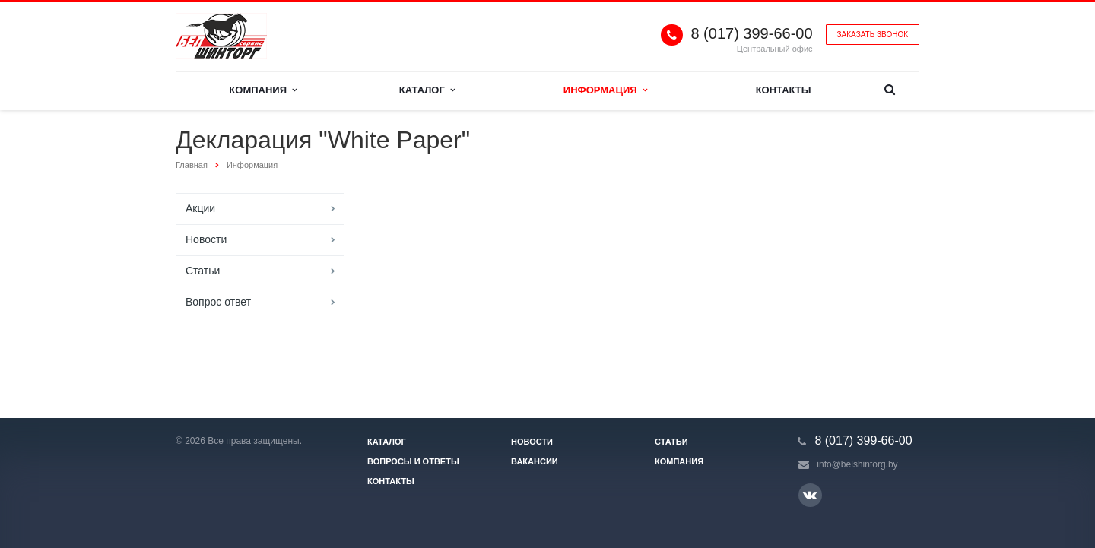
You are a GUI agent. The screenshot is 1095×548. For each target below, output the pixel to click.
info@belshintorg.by (857, 464)
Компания (263, 90)
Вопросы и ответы (413, 461)
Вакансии (534, 461)
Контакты (783, 90)
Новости (206, 239)
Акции (200, 208)
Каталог (427, 90)
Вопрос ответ (218, 302)
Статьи (203, 270)
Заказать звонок (872, 34)
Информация (605, 90)
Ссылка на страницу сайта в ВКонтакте (810, 494)
